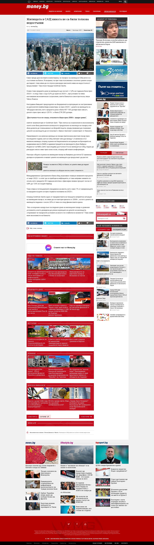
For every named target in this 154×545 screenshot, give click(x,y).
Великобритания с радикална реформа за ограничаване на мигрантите (117, 113)
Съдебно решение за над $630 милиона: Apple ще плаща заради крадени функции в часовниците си (111, 182)
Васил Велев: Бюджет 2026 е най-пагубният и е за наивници (118, 144)
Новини (35, 1)
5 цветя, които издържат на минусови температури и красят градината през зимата (58, 342)
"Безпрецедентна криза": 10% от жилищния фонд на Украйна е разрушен (36, 372)
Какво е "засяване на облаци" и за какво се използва (75, 466)
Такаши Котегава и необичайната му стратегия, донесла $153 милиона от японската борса (111, 42)
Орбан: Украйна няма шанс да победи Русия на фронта (48, 496)
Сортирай (44, 417)
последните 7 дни (104, 229)
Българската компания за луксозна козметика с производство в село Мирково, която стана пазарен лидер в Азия (118, 244)
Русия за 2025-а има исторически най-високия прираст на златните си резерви (110, 157)
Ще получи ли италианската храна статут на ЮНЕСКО (82, 499)
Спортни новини (58, 1)
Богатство (99, 46)
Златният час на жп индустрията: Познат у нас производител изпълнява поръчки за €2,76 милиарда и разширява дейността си (111, 270)
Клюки (49, 1)
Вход (120, 1)
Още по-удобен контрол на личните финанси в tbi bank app (79, 307)
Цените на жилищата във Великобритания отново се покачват (57, 273)
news (102, 100)
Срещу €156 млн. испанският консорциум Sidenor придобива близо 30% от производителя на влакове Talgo (111, 294)
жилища (39, 228)
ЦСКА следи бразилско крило (108, 465)
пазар (34, 228)
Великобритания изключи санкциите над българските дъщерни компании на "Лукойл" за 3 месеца (58, 373)
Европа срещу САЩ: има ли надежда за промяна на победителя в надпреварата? (38, 404)
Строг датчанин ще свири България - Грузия (119, 481)
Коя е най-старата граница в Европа (77, 340)
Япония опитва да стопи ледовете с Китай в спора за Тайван (41, 466)
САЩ (31, 228)
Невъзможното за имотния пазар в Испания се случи (77, 273)
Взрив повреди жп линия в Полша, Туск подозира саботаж (117, 128)
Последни (103, 153)
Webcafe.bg (92, 1)
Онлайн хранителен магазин (83, 1)
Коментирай (85, 417)
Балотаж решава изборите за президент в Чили (48, 505)
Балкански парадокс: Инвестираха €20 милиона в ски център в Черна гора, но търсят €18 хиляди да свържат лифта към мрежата (111, 257)
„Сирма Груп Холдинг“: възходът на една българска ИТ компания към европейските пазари (79, 404)
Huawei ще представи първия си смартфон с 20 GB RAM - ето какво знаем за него (84, 475)
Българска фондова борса (66, 1)
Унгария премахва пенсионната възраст (117, 234)
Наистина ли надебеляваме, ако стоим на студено (84, 508)
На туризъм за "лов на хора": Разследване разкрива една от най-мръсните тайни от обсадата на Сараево (79, 373)
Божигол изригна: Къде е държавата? (119, 470)
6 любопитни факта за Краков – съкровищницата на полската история (37, 342)
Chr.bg (107, 1)
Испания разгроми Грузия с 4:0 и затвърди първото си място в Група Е (119, 492)
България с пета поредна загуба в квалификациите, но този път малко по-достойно (119, 503)
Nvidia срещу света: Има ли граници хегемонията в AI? (58, 403)
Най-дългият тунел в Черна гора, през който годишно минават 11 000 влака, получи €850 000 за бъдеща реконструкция (58, 310)
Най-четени (119, 153)
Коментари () (88, 30)
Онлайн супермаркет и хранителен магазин (117, 315)
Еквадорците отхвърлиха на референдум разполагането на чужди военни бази (49, 485)
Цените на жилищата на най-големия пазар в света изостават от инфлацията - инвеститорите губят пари (38, 276)
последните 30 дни (119, 229)
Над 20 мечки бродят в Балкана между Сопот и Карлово (118, 136)
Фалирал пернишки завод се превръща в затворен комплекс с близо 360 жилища (117, 305)
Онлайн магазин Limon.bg (74, 1)
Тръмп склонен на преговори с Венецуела (48, 473)
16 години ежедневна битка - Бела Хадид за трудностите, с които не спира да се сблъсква (76, 487)
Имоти (68, 30)
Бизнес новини (42, 1)
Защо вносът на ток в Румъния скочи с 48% (110, 191)
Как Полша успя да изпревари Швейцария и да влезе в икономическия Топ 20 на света (37, 309)
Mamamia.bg (100, 1)
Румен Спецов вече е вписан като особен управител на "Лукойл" (117, 104)
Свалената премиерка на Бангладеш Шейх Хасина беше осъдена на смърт (118, 120)
